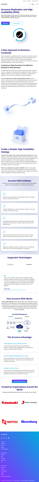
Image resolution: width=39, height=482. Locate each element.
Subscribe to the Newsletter (6, 476)
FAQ (2, 461)
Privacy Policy (31, 480)
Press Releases (4, 471)
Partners (2, 445)
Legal (2, 474)
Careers (2, 469)
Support (2, 447)
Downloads (3, 458)
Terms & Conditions (24, 480)
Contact (2, 472)
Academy (2, 454)
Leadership (3, 467)
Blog (2, 456)
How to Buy (3, 443)
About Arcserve (4, 465)
